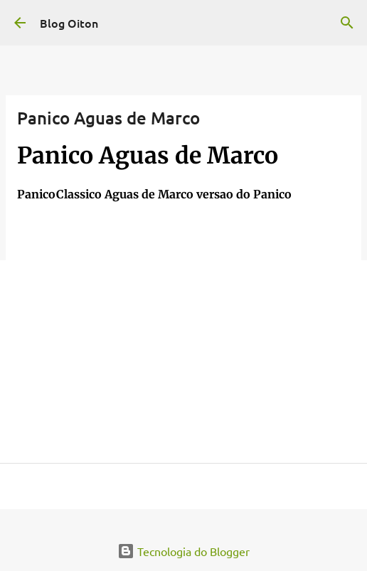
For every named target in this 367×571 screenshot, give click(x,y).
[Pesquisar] (347, 23)
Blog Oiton (69, 23)
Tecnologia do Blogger (183, 551)
